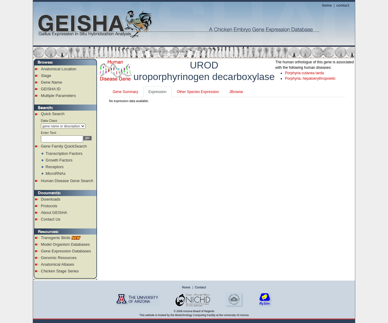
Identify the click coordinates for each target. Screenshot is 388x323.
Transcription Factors (63, 153)
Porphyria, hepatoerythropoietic (310, 78)
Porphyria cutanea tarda (304, 73)
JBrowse (236, 92)
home (327, 5)
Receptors (54, 167)
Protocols (49, 206)
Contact (200, 287)
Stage (46, 75)
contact (343, 5)
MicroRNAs (55, 173)
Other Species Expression (198, 92)
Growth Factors (58, 160)
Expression (157, 92)
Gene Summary (125, 92)
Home (186, 287)
